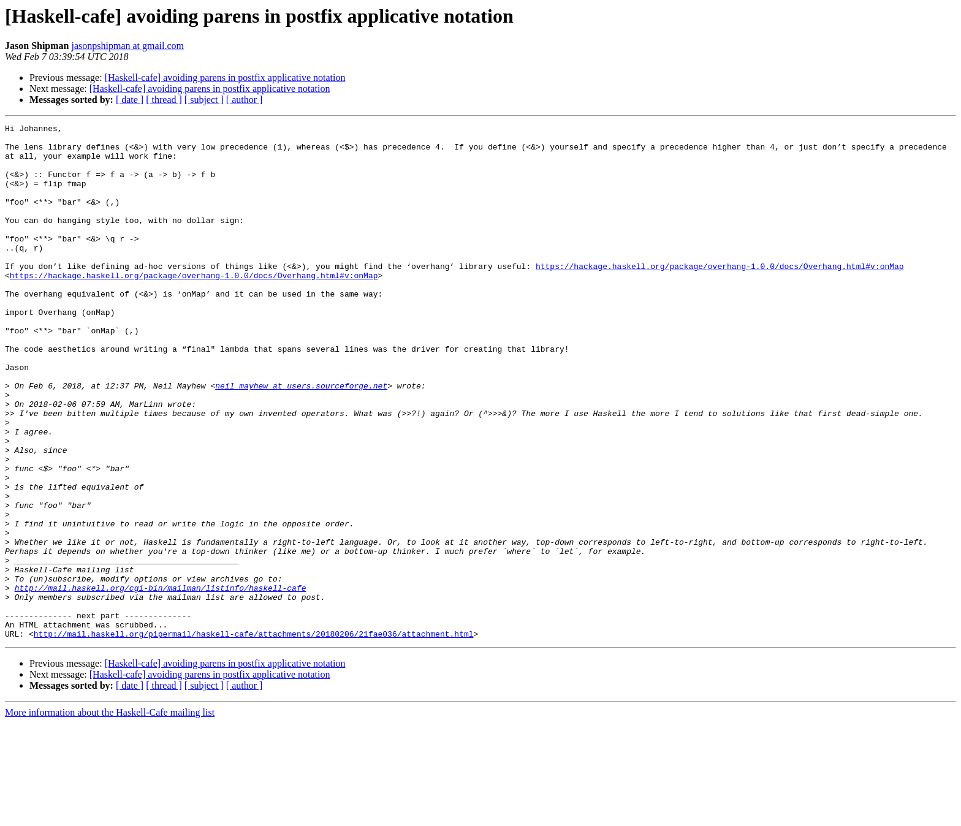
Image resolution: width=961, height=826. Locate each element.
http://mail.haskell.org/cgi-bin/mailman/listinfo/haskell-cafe (160, 681)
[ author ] (244, 99)
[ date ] (129, 99)
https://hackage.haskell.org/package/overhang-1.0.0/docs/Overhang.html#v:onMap (720, 295)
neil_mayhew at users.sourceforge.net (301, 438)
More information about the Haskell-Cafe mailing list (110, 815)
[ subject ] (204, 99)
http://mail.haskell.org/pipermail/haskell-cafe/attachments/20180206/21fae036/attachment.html (254, 736)
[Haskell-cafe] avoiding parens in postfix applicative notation (225, 77)
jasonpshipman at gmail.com (128, 45)
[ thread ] (164, 99)
